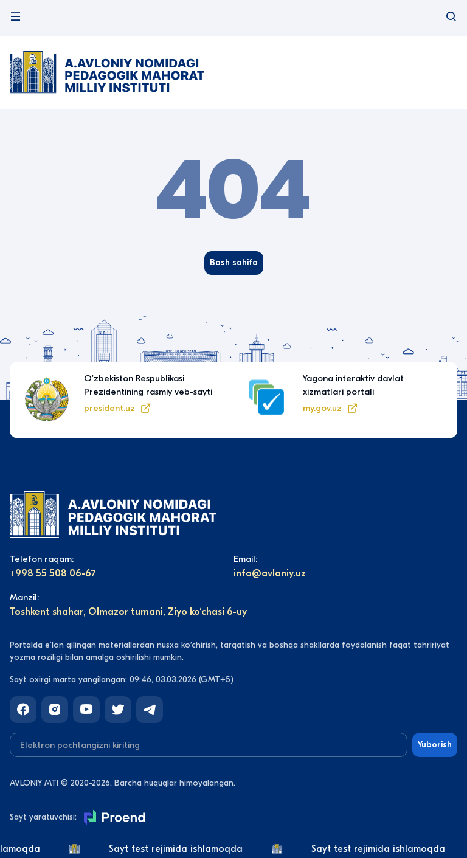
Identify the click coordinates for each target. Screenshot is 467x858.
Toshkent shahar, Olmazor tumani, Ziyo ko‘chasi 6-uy (128, 611)
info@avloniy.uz (270, 573)
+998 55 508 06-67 (53, 573)
